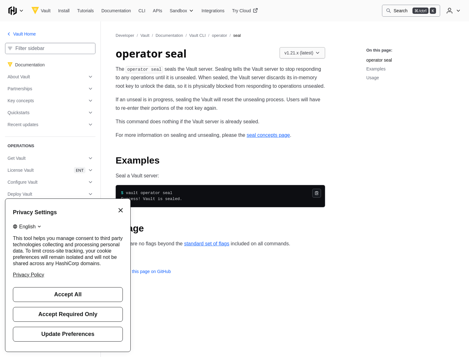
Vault (145, 35)
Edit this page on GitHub (143, 271)
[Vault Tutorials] (85, 10)
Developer (125, 35)
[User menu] (452, 10)
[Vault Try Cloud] (245, 10)
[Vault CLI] (142, 10)
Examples (375, 68)
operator (219, 35)
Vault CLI (197, 35)
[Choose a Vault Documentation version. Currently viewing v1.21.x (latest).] (302, 53)
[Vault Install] (64, 10)
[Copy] (316, 193)
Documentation (169, 35)
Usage (372, 77)
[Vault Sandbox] (182, 10)
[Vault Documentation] (116, 10)
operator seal (379, 60)
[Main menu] (16, 10)
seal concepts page (268, 135)
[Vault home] (41, 10)
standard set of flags (206, 243)
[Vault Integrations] (213, 10)
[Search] (411, 11)
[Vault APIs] (157, 10)
